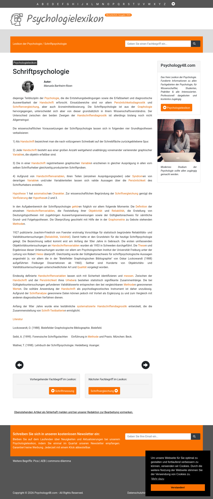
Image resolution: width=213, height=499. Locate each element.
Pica (36, 461)
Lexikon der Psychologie (27, 43)
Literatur (18, 319)
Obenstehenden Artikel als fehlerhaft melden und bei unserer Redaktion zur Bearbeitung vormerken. (73, 412)
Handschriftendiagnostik (92, 115)
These (141, 245)
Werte (16, 288)
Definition (141, 206)
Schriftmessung (64, 391)
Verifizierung (20, 198)
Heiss (39, 254)
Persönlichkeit (137, 180)
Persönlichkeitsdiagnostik (129, 102)
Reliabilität (118, 210)
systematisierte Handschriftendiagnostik (102, 306)
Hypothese (19, 193)
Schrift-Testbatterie (53, 310)
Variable (18, 154)
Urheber (70, 280)
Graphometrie (116, 219)
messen (128, 275)
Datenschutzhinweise (140, 492)
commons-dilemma (59, 461)
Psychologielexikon (176, 107)
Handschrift (47, 102)
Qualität (81, 267)
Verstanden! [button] (178, 487)
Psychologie (51, 98)
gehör (75, 206)
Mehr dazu (157, 478)
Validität (64, 236)
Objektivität (95, 210)
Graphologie (144, 106)
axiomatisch (41, 193)
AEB (43, 461)
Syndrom (137, 176)
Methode (18, 223)
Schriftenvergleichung (26, 106)
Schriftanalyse (38, 293)
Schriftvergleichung (126, 193)
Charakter (58, 193)
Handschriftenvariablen (50, 176)
